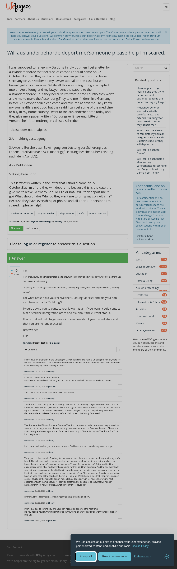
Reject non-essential (114, 556)
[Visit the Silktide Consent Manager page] (167, 556)
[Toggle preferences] (142, 557)
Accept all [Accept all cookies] (86, 556)
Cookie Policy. (140, 546)
